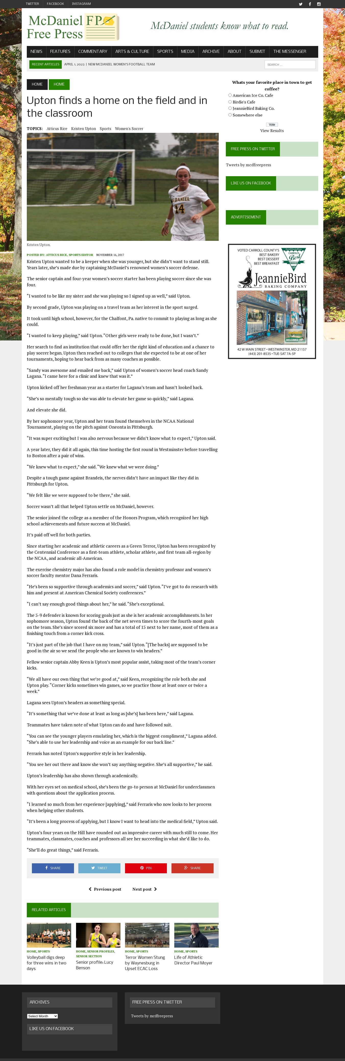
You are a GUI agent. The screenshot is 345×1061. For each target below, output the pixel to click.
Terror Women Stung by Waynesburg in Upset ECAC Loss (144, 956)
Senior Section (85, 949)
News (32, 52)
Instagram (81, 4)
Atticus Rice (52, 129)
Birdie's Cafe (246, 102)
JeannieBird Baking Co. (255, 109)
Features (55, 52)
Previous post (103, 881)
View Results (275, 131)
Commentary (88, 52)
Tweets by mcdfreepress (250, 166)
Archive (206, 52)
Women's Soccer (124, 129)
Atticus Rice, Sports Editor (64, 259)
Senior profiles (97, 944)
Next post (143, 881)
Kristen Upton (78, 129)
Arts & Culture (127, 52)
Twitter (32, 4)
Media (183, 52)
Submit (253, 52)
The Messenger (284, 52)
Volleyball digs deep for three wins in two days (44, 953)
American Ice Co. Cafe (255, 96)
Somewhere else (249, 116)
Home (26, 944)
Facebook (55, 4)
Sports (160, 52)
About (230, 52)
